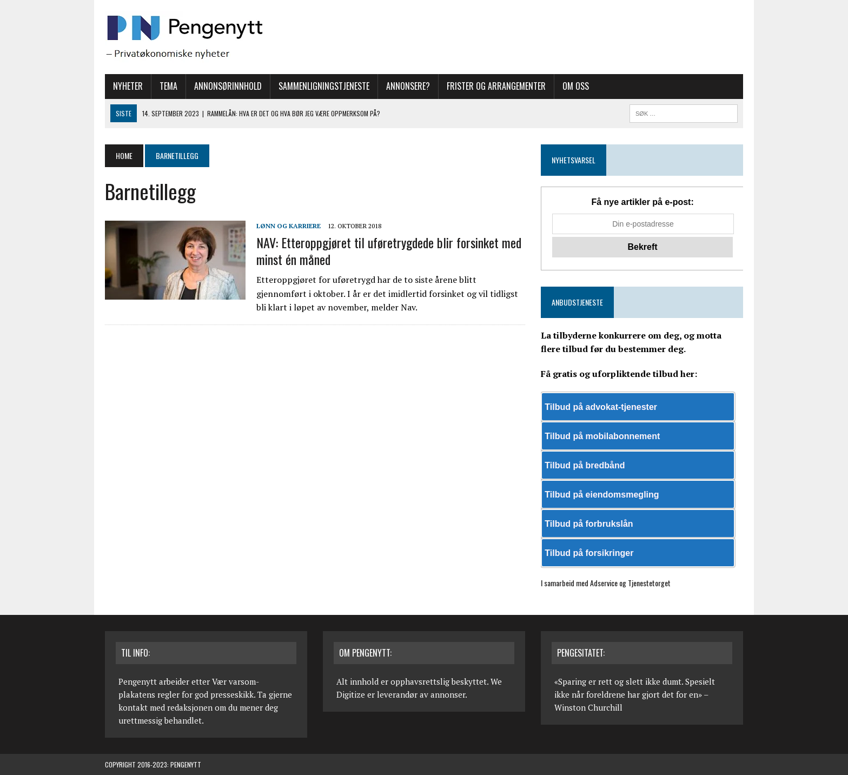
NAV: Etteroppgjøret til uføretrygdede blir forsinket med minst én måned (388, 251)
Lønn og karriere (288, 226)
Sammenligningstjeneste (324, 86)
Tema (168, 86)
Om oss (575, 86)
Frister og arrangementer (496, 86)
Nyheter (128, 86)
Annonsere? (408, 86)
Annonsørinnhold (228, 86)
